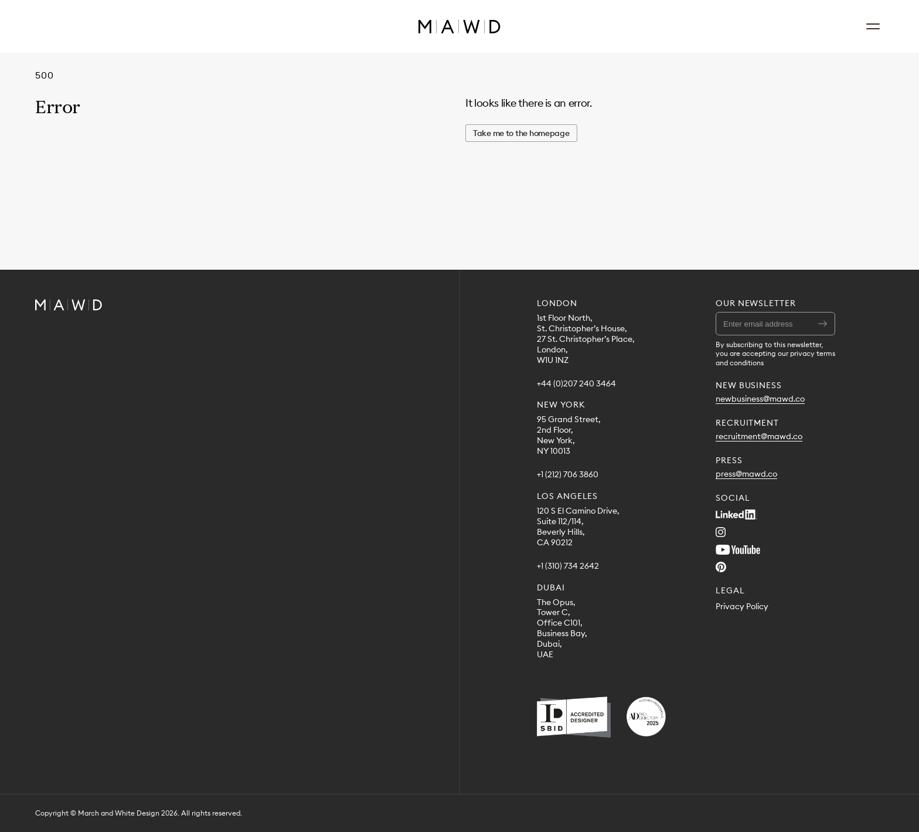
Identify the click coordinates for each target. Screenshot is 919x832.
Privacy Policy (742, 607)
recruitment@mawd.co (759, 437)
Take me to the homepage (521, 133)
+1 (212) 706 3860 (567, 475)
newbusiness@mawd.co (760, 399)
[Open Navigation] (873, 26)
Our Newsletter (756, 303)
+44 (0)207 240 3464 (576, 384)
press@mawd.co (746, 474)
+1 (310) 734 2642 (568, 566)
